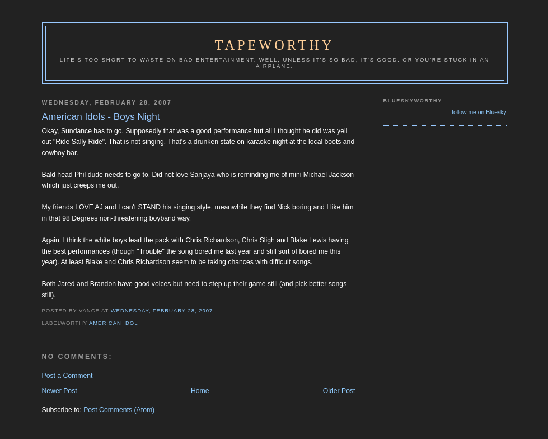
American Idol (113, 323)
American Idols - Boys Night (101, 116)
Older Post (339, 391)
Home (200, 391)
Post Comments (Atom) (118, 410)
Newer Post (59, 391)
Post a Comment (67, 376)
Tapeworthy (275, 45)
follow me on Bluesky (479, 112)
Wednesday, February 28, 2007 (162, 310)
